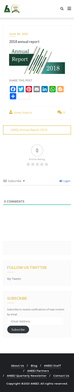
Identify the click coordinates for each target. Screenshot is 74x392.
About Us (17, 365)
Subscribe (18, 329)
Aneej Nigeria (20, 112)
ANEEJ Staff (52, 365)
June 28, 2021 (18, 34)
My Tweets (14, 279)
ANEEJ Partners (38, 370)
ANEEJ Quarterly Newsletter (27, 375)
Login (64, 181)
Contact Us (61, 375)
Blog (34, 365)
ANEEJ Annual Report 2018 (29, 130)
